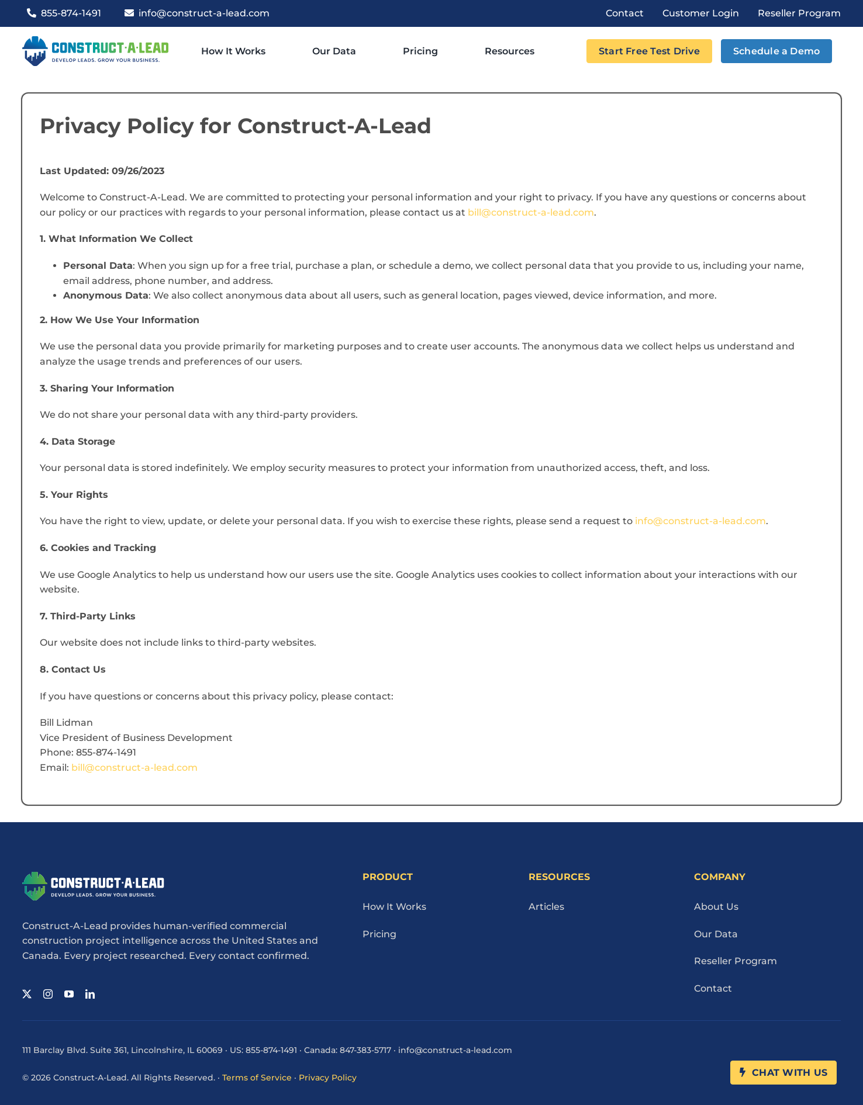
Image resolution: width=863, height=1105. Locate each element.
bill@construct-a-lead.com (531, 212)
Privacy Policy (328, 1077)
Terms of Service (257, 1077)
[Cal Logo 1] (95, 40)
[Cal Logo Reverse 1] (93, 876)
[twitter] (27, 994)
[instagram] (48, 994)
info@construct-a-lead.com (700, 520)
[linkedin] (90, 994)
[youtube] (69, 994)
